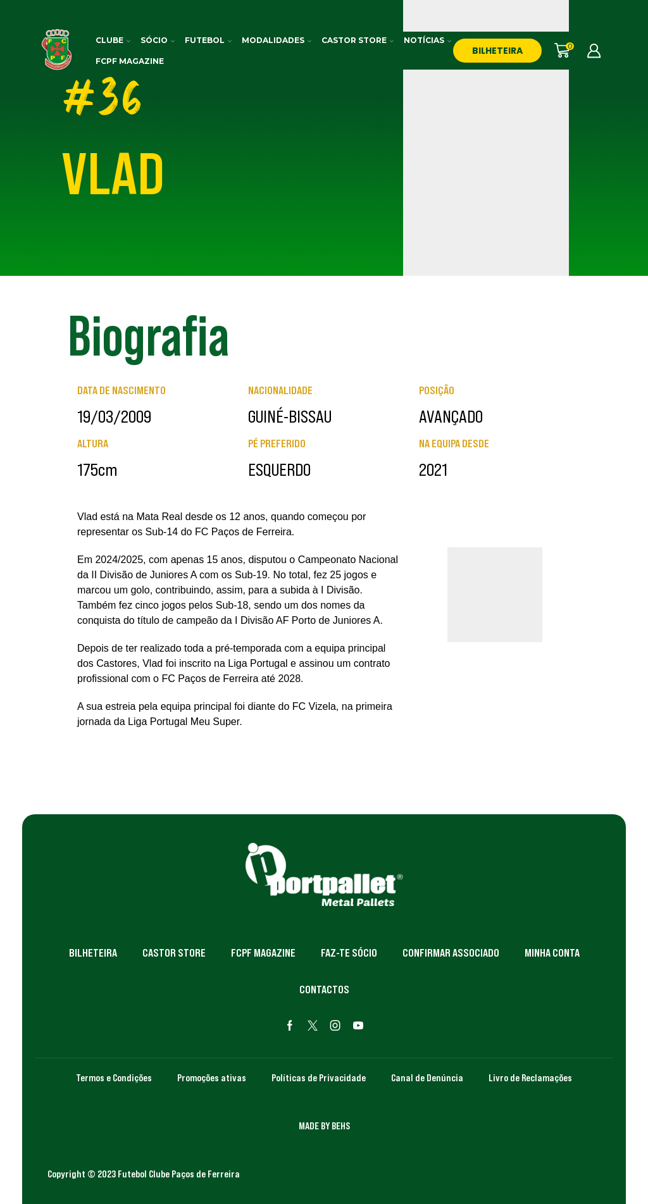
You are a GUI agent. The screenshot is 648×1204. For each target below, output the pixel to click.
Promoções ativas (211, 1077)
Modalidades (276, 40)
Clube (113, 40)
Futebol (208, 40)
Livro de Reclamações (530, 1077)
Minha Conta (552, 952)
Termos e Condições (114, 1077)
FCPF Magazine (130, 61)
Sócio (157, 40)
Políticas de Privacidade (318, 1077)
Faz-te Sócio (349, 952)
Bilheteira (93, 952)
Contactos (324, 989)
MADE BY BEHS (324, 1125)
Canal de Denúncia (427, 1077)
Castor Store (357, 40)
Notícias (427, 40)
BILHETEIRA (497, 50)
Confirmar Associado (450, 952)
